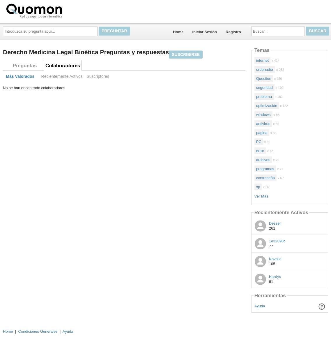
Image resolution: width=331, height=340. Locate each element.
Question (263, 78)
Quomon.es (53, 10)
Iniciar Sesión (204, 32)
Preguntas (25, 65)
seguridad (264, 87)
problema (264, 96)
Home (178, 32)
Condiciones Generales (38, 331)
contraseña (265, 178)
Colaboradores (62, 65)
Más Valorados (20, 76)
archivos (263, 160)
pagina (262, 133)
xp (258, 187)
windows (263, 114)
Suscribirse (186, 54)
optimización (266, 105)
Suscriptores (97, 76)
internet (262, 60)
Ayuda (259, 306)
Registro (233, 32)
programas (265, 169)
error (260, 151)
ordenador (264, 69)
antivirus (263, 123)
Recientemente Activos (62, 76)
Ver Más (261, 196)
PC (258, 142)
